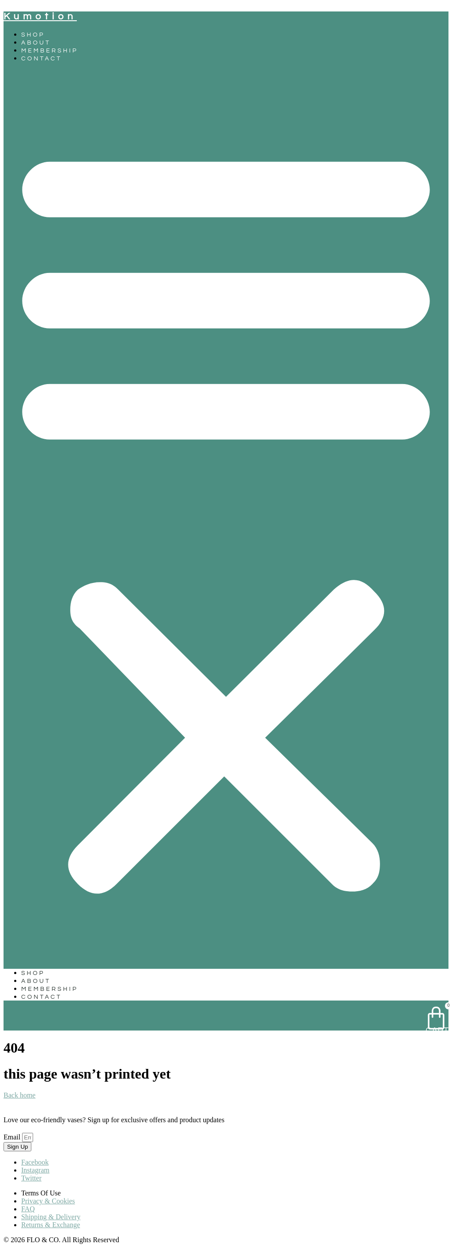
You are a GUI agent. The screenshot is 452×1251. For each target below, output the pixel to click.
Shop (33, 35)
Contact (41, 59)
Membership (49, 51)
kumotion (40, 16)
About (36, 43)
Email (13, 1137)
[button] (226, 515)
